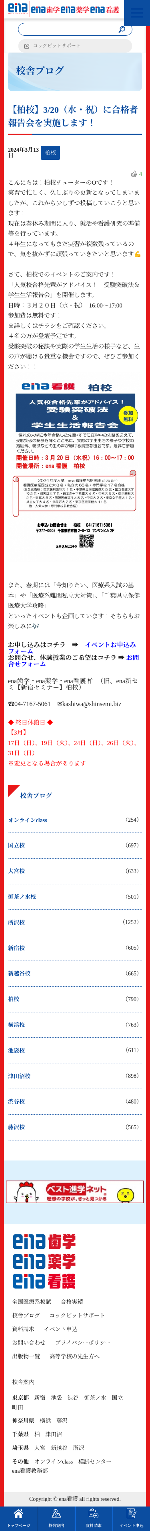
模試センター (95, 1462)
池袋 (56, 1398)
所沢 (78, 1448)
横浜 (45, 1421)
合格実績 (72, 1302)
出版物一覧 (26, 1357)
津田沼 (53, 1434)
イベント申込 (61, 1329)
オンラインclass (53, 1462)
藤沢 (62, 1421)
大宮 (40, 1448)
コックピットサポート (57, 46)
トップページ (18, 1518)
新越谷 (59, 1448)
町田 (17, 1408)
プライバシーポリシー (83, 1343)
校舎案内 (56, 1518)
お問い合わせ (29, 1343)
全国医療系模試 (31, 1302)
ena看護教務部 (30, 1471)
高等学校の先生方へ (75, 1357)
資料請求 (23, 1329)
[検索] (122, 29)
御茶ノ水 (95, 1398)
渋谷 (73, 1398)
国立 (117, 1398)
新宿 (40, 1398)
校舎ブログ (26, 1316)
